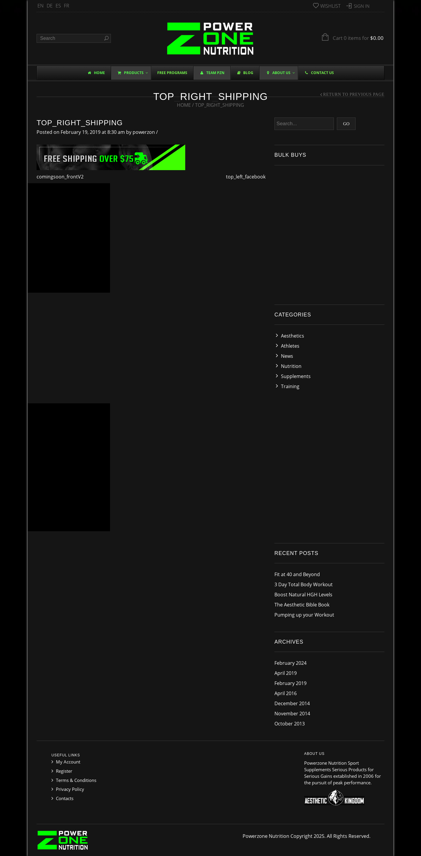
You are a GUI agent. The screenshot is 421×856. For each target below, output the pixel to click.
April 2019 (285, 673)
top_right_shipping (80, 123)
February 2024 (290, 663)
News (287, 356)
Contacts (64, 798)
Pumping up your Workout (304, 615)
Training (290, 386)
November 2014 (292, 713)
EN (40, 5)
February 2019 (290, 683)
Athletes (290, 346)
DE (50, 5)
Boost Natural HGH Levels (303, 594)
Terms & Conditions (76, 780)
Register (64, 771)
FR (66, 5)
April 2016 (285, 693)
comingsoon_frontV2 (60, 176)
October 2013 (289, 723)
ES (58, 5)
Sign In (362, 6)
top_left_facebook (246, 176)
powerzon (144, 132)
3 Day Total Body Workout (303, 584)
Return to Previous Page (353, 94)
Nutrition (291, 366)
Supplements (296, 376)
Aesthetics (292, 336)
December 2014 (292, 703)
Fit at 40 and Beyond (297, 574)
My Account (68, 762)
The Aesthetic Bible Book (301, 604)
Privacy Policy (70, 789)
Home (184, 105)
